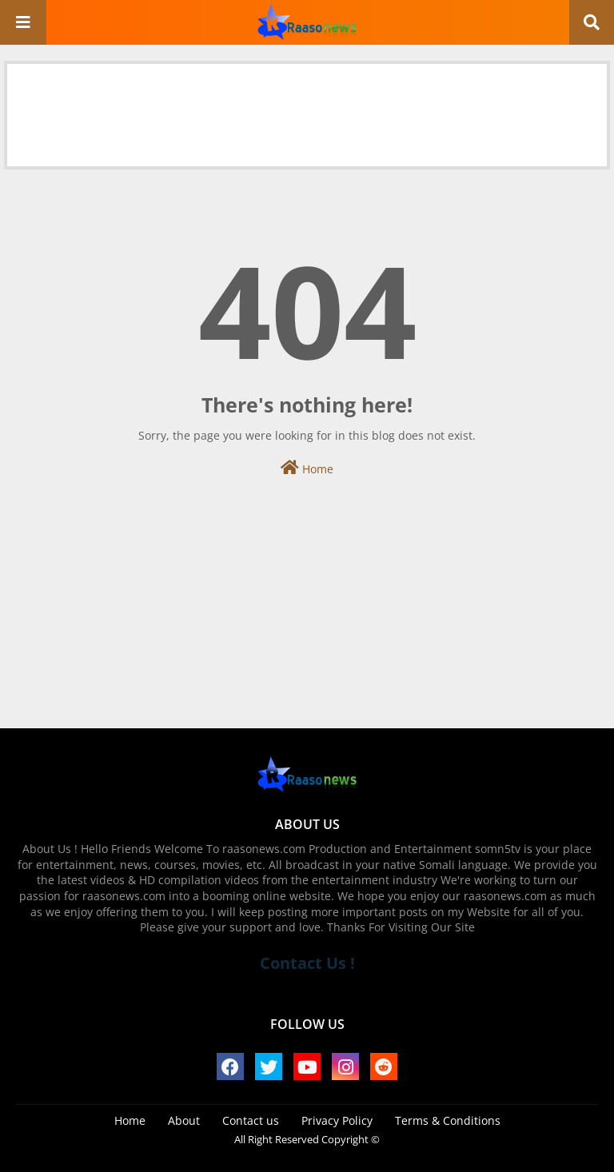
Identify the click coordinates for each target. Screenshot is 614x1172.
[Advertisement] (307, 100)
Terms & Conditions (447, 1120)
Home (307, 468)
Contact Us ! (307, 963)
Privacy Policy (337, 1120)
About (184, 1120)
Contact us (250, 1120)
